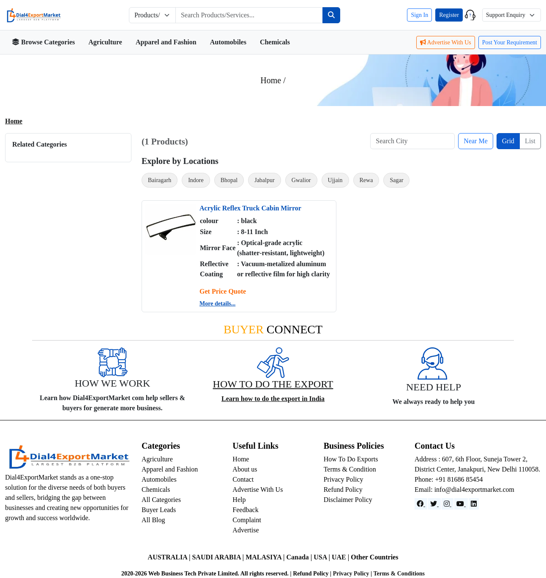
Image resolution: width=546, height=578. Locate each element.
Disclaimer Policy (348, 499)
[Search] (331, 15)
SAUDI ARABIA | (219, 557)
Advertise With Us (445, 42)
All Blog (153, 519)
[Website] (434, 504)
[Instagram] (447, 504)
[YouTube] (461, 504)
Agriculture (105, 42)
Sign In (419, 15)
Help (239, 499)
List (530, 140)
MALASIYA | (266, 557)
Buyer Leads (159, 509)
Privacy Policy (343, 479)
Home (13, 121)
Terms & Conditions (399, 573)
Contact (243, 479)
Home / (272, 80)
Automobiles (228, 42)
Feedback (245, 509)
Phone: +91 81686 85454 (449, 479)
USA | (323, 557)
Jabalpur (264, 180)
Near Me (475, 140)
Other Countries (374, 557)
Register (449, 15)
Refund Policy (343, 489)
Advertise (245, 530)
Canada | (300, 557)
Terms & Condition (350, 469)
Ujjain (335, 180)
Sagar (396, 180)
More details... (217, 303)
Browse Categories (43, 42)
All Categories (161, 499)
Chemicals (275, 42)
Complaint (246, 519)
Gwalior (301, 180)
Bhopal (229, 180)
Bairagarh (159, 180)
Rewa (366, 180)
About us (244, 469)
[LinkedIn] (474, 504)
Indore (196, 180)
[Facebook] (421, 504)
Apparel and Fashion (166, 42)
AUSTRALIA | (170, 557)
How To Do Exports (351, 459)
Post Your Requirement (509, 42)
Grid (508, 140)
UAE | (341, 557)
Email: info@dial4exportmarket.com (464, 489)
